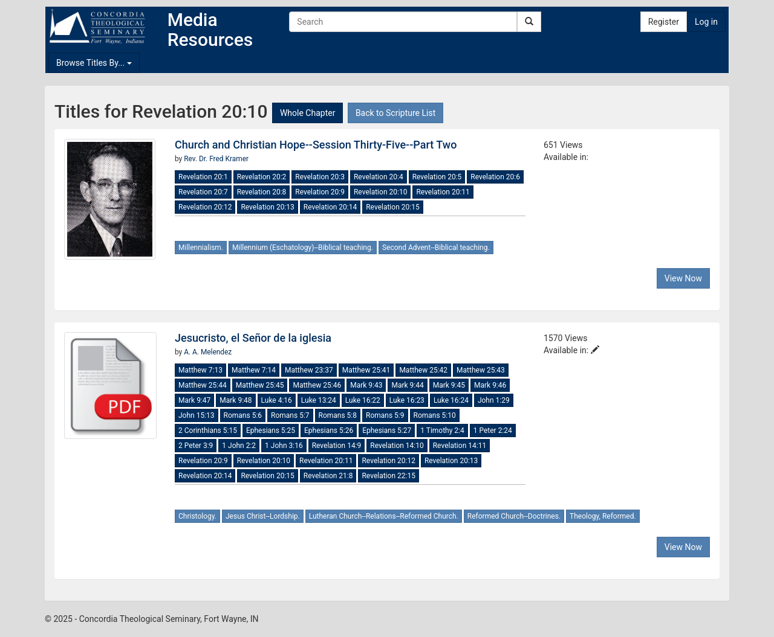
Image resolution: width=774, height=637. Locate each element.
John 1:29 (494, 400)
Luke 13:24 (318, 400)
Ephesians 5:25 (270, 430)
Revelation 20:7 (203, 192)
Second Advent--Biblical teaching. (436, 247)
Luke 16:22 (362, 400)
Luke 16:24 (451, 400)
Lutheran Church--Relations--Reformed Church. (383, 516)
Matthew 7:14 (254, 370)
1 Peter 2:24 (492, 430)
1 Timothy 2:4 (442, 430)
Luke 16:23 (406, 400)
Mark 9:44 (407, 385)
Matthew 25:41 (366, 370)
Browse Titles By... (94, 63)
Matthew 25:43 (481, 370)
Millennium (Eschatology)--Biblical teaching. (302, 247)
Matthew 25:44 (202, 385)
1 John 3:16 (284, 445)
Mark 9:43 (366, 385)
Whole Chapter (307, 113)
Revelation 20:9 (320, 192)
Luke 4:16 (276, 400)
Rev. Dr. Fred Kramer (216, 159)
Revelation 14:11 (459, 445)
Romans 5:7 (290, 415)
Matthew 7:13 (200, 370)
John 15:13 (196, 415)
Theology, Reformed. (603, 516)
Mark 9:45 (449, 385)
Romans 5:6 (243, 415)
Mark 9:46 (490, 385)
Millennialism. (200, 247)
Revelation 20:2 (262, 177)
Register (663, 22)
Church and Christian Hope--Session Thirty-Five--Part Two (316, 144)
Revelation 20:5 (437, 177)
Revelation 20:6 (495, 177)
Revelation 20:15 (392, 207)
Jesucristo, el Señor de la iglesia (253, 337)
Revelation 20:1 (203, 177)
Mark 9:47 (194, 400)
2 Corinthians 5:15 (207, 430)
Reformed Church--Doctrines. (514, 516)
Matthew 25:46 (317, 385)
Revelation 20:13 (267, 207)
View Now (683, 278)
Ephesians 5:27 (386, 430)
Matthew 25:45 (260, 385)
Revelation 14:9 (337, 445)
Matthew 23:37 (309, 370)
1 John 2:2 (239, 445)
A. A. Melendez (208, 352)
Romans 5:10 (435, 415)
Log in (706, 22)
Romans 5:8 (338, 415)
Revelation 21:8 (328, 476)
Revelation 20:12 (205, 207)
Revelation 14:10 (396, 445)
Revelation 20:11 (442, 192)
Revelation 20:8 (262, 192)
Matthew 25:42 (423, 370)
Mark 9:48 (236, 400)
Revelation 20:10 (380, 192)
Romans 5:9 (385, 415)
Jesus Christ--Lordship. (263, 516)
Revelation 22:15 (388, 476)
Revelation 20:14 (330, 207)
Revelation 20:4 (378, 177)
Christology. (197, 516)
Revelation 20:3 (320, 177)
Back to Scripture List (395, 113)
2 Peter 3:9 (195, 445)
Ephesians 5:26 (328, 430)
